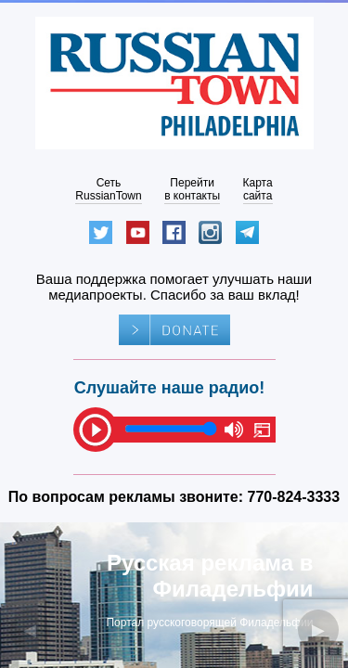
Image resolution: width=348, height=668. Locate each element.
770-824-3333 (294, 497)
